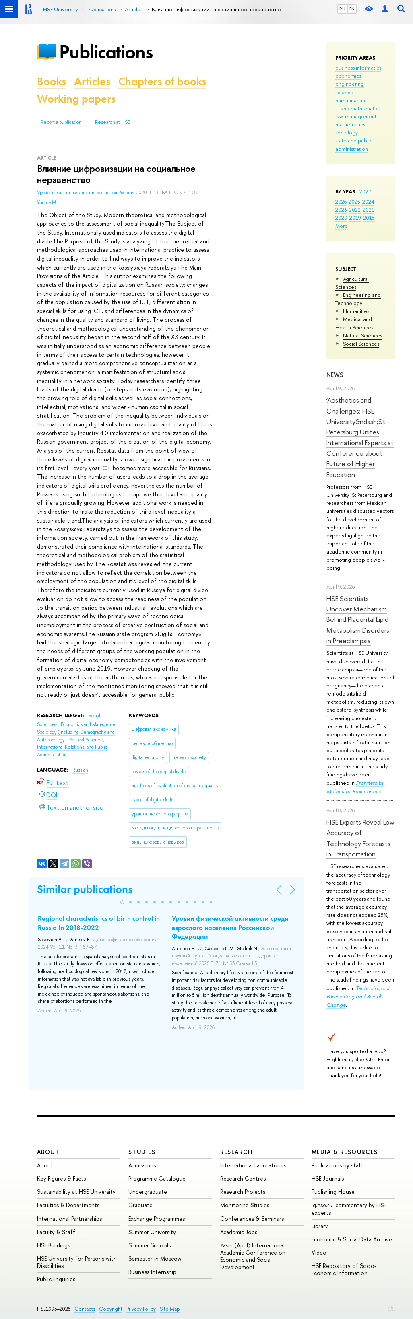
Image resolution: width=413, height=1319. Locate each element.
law (339, 116)
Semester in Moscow (155, 1258)
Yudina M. (47, 202)
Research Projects (242, 1192)
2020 (341, 217)
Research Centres (243, 1178)
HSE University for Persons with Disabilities (77, 1262)
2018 (369, 217)
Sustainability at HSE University (76, 1192)
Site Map (170, 1308)
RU (342, 9)
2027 (365, 191)
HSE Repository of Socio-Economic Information (344, 1269)
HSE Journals (328, 1178)
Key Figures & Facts (61, 1178)
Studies (141, 1152)
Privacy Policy (141, 1308)
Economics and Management (90, 724)
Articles (92, 81)
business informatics (358, 67)
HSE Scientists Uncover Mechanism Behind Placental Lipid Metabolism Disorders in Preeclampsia (357, 619)
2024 (368, 201)
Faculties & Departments (68, 1205)
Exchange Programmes (156, 1218)
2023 (341, 209)
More (341, 225)
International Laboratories (253, 1165)
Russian (80, 770)
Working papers (76, 99)
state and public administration (353, 144)
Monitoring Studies (244, 1205)
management (360, 116)
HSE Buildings (53, 1245)
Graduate (140, 1205)
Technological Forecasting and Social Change (358, 996)
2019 (355, 217)
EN (352, 9)
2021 (368, 209)
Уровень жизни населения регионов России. (86, 192)
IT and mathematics (357, 108)
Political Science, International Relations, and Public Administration (72, 747)
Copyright (110, 1308)
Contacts (84, 1308)
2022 (355, 209)
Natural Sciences (362, 335)
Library (320, 1226)
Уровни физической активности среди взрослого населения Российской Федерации (230, 927)
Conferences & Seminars (252, 1218)
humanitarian (350, 100)
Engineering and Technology (358, 299)
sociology (346, 132)
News (334, 374)
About (48, 1152)
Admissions (142, 1165)
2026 (341, 201)
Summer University (152, 1232)
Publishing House (333, 1192)
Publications (106, 51)
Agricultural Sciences (352, 282)
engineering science (349, 87)
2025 (354, 201)
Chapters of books (162, 81)
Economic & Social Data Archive (352, 1239)
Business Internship (152, 1272)
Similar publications (84, 889)
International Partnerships (69, 1218)
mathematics (350, 124)
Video (319, 1252)
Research (236, 1152)
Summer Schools (149, 1245)
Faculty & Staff (56, 1232)
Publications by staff (337, 1165)
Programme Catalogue (157, 1178)
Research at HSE (112, 122)
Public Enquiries (56, 1279)
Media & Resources (345, 1152)
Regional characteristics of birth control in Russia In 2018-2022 (99, 923)
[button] (122, 902)
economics (348, 75)
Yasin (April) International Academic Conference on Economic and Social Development (252, 1256)
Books (51, 81)
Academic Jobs (238, 1232)
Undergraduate (147, 1192)
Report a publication (61, 122)
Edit (391, 1307)
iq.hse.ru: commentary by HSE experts (349, 1208)
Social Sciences (361, 343)
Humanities (356, 311)
